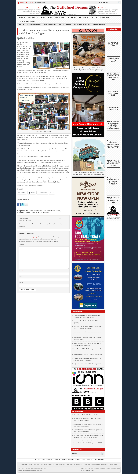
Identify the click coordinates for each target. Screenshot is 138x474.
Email (21, 276)
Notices (104, 17)
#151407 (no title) (26, 464)
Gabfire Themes (116, 468)
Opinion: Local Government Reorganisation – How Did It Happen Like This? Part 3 (89, 443)
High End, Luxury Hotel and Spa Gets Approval (87, 364)
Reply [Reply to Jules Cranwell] (59, 218)
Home (22, 17)
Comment (22, 244)
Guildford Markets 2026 (82, 24)
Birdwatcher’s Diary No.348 (90, 415)
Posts (86, 468)
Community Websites (34, 24)
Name (21, 271)
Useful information (49, 24)
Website (21, 282)
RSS (115, 464)
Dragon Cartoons (65, 24)
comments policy (32, 237)
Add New (90, 468)
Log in (82, 468)
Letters (72, 17)
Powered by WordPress (99, 468)
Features (47, 17)
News (93, 17)
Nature (83, 17)
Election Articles (99, 24)
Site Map (21, 24)
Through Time (27, 21)
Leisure (59, 17)
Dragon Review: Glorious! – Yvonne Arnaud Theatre (88, 354)
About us (33, 17)
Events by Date (47, 459)
